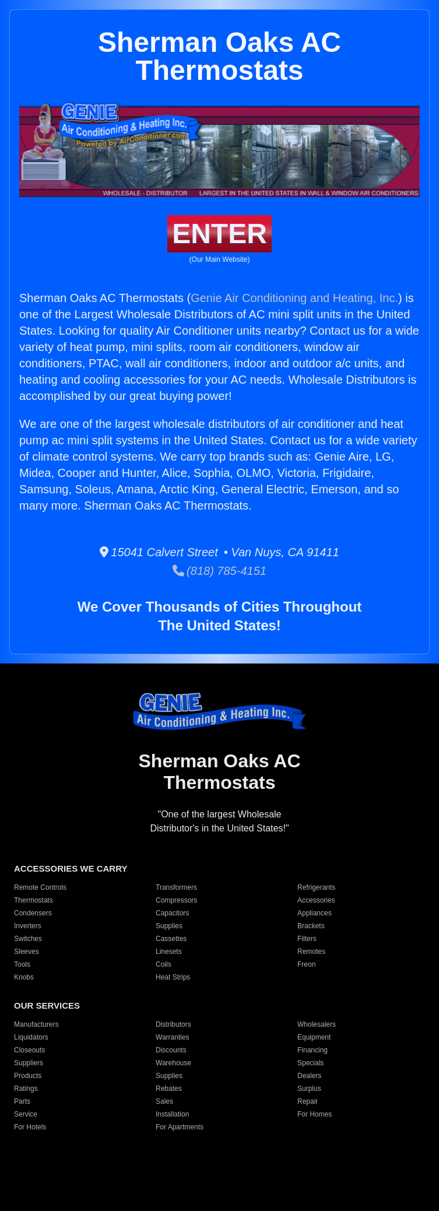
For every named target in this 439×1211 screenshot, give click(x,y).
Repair (307, 1101)
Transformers (176, 887)
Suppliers (28, 1063)
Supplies (169, 926)
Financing (312, 1050)
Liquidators (31, 1037)
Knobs (24, 977)
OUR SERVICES (47, 1005)
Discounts (171, 1050)
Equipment (314, 1037)
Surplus (309, 1088)
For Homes (314, 1114)
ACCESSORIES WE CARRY (70, 868)
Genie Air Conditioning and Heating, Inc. (294, 298)
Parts (22, 1101)
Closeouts (29, 1050)
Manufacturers (36, 1024)
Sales (164, 1101)
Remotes (311, 951)
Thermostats (33, 900)
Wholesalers (316, 1024)
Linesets (169, 951)
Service (25, 1114)
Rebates (169, 1088)
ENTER (219, 233)
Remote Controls (40, 887)
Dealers (309, 1076)
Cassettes (171, 939)
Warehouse (173, 1063)
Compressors (176, 900)
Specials (310, 1063)
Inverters (27, 926)
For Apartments (179, 1127)
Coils (163, 964)
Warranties (172, 1037)
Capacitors (172, 913)
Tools (22, 964)
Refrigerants (316, 887)
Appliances (314, 913)
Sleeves (26, 951)
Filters (307, 939)
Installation (172, 1114)
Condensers (33, 913)
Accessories (316, 900)
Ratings (26, 1088)
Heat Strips (173, 977)
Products (27, 1076)
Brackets (311, 926)
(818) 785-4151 (219, 570)
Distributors (173, 1024)
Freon (306, 964)
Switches (28, 939)
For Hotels (30, 1127)
